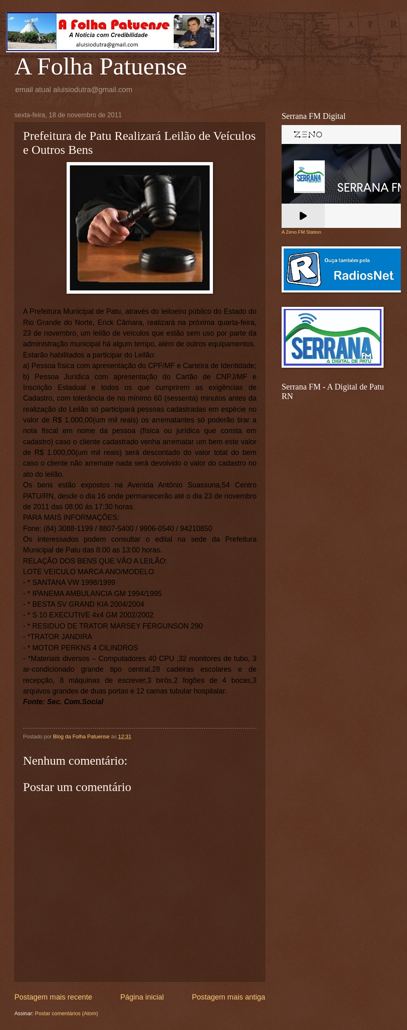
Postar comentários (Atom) (66, 1013)
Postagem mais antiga (228, 997)
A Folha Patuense (100, 66)
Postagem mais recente (53, 997)
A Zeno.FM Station (301, 232)
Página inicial (142, 997)
